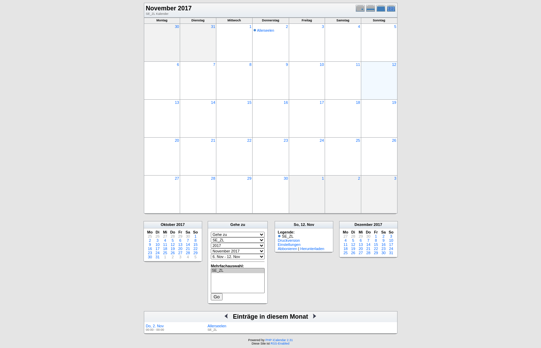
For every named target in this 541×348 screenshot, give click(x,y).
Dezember (363, 224)
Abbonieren (287, 249)
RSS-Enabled (279, 343)
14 (213, 102)
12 (394, 64)
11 (358, 64)
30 (177, 26)
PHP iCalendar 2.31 (279, 340)
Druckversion (289, 240)
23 (286, 140)
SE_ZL (237, 270)
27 (177, 178)
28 (213, 178)
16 (286, 102)
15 (249, 102)
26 (394, 140)
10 (322, 64)
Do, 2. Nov (155, 326)
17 (322, 102)
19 (394, 102)
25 (358, 140)
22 (249, 140)
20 (177, 140)
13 (177, 102)
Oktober (168, 224)
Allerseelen (265, 30)
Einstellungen (289, 244)
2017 (180, 224)
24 (322, 140)
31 (213, 26)
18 (358, 102)
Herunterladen (312, 249)
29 (249, 178)
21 (213, 140)
